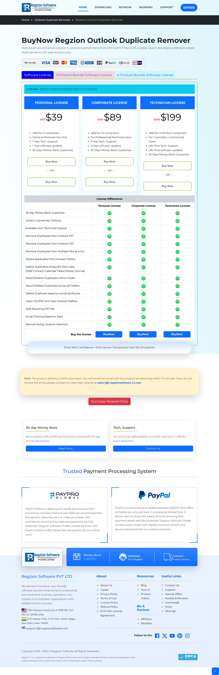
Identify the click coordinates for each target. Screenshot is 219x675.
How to (145, 589)
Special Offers (173, 594)
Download (103, 7)
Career (104, 589)
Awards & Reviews (176, 598)
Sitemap (170, 611)
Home (83, 7)
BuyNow (125, 7)
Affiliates (146, 619)
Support (166, 7)
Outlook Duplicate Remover (52, 19)
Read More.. (66, 448)
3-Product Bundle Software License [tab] (84, 75)
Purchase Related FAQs (109, 401)
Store (168, 606)
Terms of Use (108, 598)
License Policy (109, 602)
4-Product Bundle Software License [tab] (145, 75)
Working (146, 7)
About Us (106, 585)
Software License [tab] (37, 75)
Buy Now (51, 161)
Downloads (172, 602)
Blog (144, 585)
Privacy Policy (108, 594)
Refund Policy (109, 606)
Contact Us (153, 448)
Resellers (146, 623)
